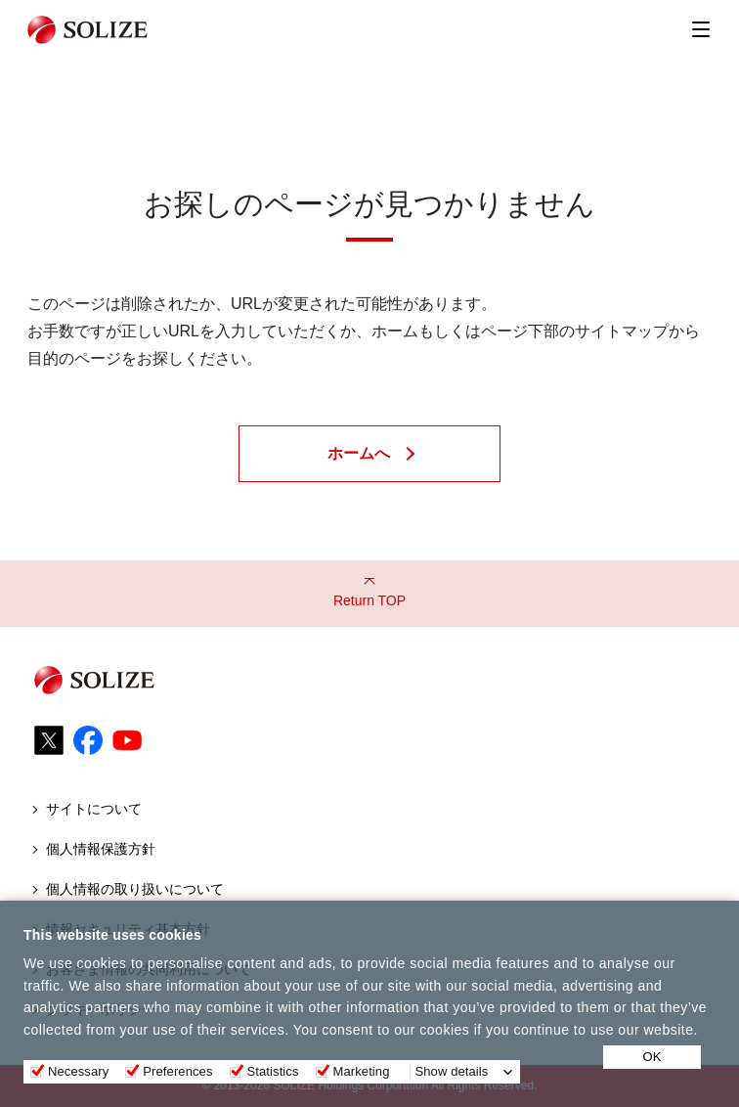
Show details (452, 1071)
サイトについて (94, 809)
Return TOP (369, 600)
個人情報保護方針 (100, 849)
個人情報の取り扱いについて (135, 889)
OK (652, 1056)
